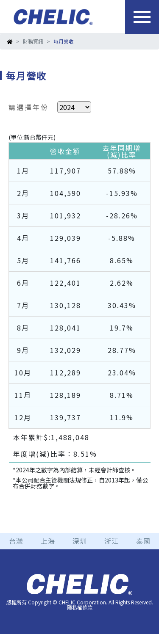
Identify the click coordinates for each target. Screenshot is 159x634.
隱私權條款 (79, 607)
